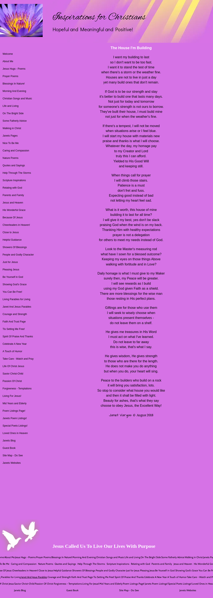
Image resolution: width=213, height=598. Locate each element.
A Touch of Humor (12, 351)
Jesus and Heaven (13, 202)
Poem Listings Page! (14, 410)
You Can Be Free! (12, 291)
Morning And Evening (14, 91)
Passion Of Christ (12, 381)
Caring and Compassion (16, 150)
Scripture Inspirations (14, 180)
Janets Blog (9, 440)
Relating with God (12, 187)
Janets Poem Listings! (15, 418)
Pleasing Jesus (11, 269)
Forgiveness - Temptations (17, 388)
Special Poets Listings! (15, 425)
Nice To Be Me (11, 143)
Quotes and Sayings (14, 165)
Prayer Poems (10, 76)
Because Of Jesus (13, 217)
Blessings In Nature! (14, 83)
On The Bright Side (13, 113)
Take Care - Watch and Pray (18, 358)
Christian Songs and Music (17, 98)
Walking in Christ (12, 128)
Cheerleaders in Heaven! (16, 225)
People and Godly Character (18, 254)
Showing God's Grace (15, 284)
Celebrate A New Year (15, 343)
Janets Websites (12, 462)
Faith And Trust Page (14, 321)
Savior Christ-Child (13, 373)
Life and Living (11, 106)
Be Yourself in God (13, 277)
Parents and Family (13, 195)
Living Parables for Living (16, 299)
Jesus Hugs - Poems (14, 68)
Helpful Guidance (12, 239)
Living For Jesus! (12, 396)
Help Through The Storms (17, 172)
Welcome (8, 53)
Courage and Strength (15, 314)
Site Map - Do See (13, 455)
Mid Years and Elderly (15, 403)
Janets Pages (10, 135)
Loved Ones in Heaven (15, 433)
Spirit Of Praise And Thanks (18, 336)
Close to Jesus (11, 232)
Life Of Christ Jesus (13, 366)
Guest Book (9, 448)
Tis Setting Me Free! (14, 329)
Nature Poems (11, 158)
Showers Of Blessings (15, 247)
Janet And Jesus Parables (17, 306)
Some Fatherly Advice (15, 120)
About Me (8, 61)
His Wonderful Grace (14, 210)
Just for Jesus (10, 262)
